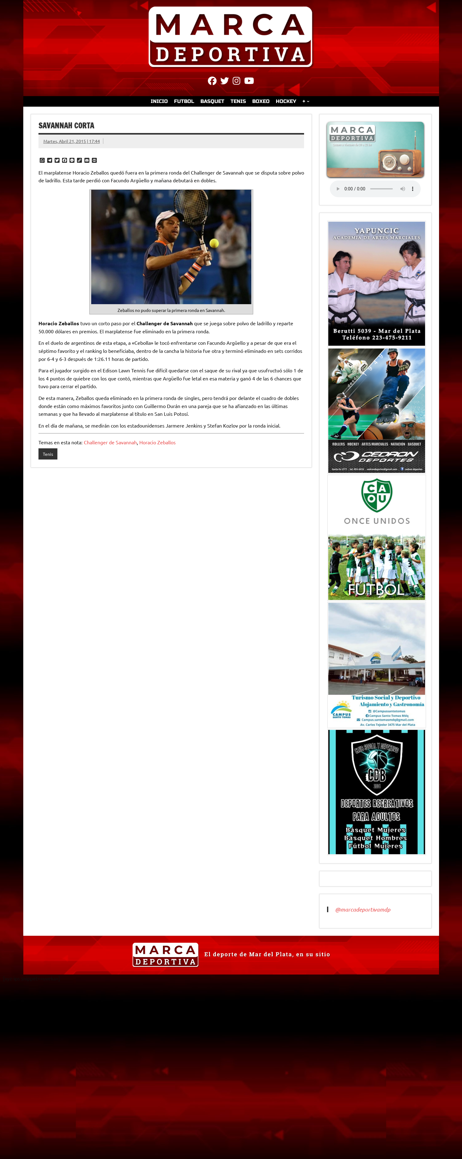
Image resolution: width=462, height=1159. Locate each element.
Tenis (48, 454)
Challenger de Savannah (110, 442)
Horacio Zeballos (157, 442)
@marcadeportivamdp (362, 909)
